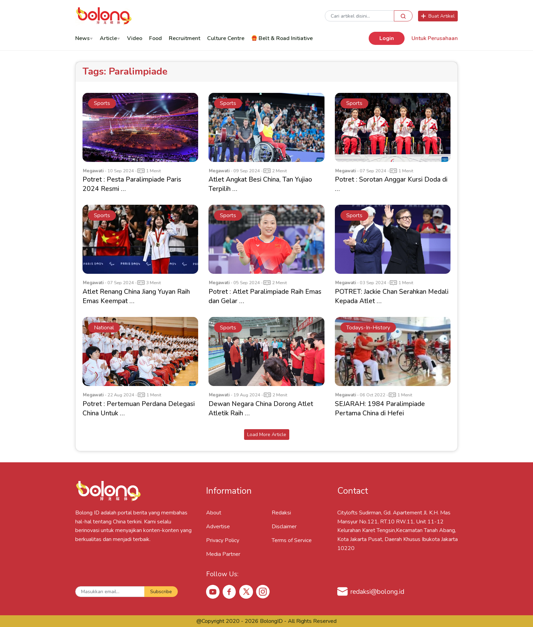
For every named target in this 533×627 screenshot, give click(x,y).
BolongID (271, 621)
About (213, 513)
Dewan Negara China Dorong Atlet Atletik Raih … (261, 408)
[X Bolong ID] (246, 592)
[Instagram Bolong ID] (263, 591)
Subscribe (161, 591)
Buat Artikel (438, 16)
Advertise (218, 526)
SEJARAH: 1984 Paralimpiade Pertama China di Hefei (380, 408)
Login (386, 38)
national (104, 327)
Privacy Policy (222, 540)
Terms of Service (292, 540)
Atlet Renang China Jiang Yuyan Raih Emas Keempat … (136, 296)
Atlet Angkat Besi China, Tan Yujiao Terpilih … (260, 184)
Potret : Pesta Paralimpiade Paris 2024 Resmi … (132, 184)
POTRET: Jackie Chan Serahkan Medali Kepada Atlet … (391, 296)
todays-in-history (368, 327)
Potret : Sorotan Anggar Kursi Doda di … (391, 184)
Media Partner (223, 554)
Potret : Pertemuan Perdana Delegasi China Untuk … (139, 408)
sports (102, 103)
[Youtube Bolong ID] (213, 591)
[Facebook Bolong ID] (229, 591)
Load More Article (266, 434)
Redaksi (281, 513)
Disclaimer (284, 526)
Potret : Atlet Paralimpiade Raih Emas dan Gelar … (265, 296)
